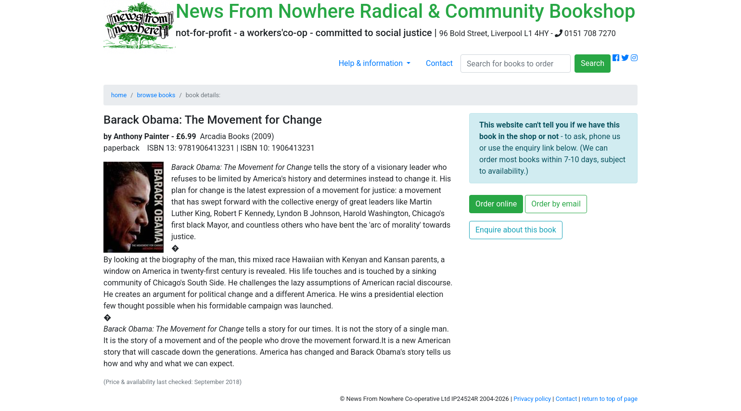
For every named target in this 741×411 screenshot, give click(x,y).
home (119, 95)
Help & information (372, 63)
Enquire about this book (515, 229)
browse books (156, 95)
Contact (439, 63)
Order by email (556, 203)
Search (592, 63)
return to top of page (610, 398)
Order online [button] (496, 203)
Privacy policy (532, 398)
